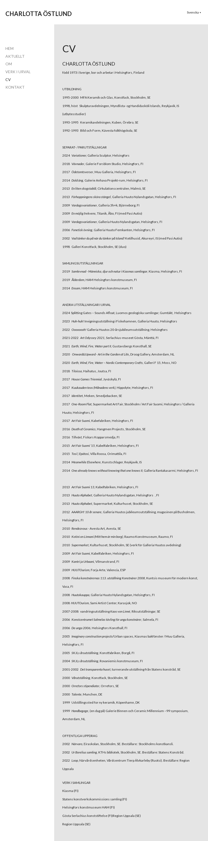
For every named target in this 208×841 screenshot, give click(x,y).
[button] (194, 12)
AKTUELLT (15, 56)
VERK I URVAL (18, 71)
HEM (9, 48)
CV (8, 79)
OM (8, 64)
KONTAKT (15, 87)
